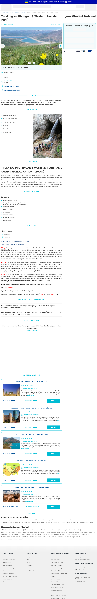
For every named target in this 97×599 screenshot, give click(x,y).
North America (31, 571)
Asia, (5, 86)
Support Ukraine (48, 2)
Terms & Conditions (8, 573)
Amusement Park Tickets (57, 584)
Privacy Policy (7, 562)
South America (31, 568)
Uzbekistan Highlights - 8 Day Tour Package (32, 487)
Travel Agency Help (80, 581)
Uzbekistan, (11, 86)
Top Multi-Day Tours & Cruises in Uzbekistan (61, 520)
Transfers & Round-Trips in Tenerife (30, 534)
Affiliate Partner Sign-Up (81, 567)
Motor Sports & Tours (56, 590)
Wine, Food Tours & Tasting (58, 596)
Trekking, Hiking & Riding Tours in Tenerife (81, 532)
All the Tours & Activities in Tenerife (12, 530)
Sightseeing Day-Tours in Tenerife (69, 530)
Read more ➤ (31, 395)
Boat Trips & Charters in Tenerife (11, 532)
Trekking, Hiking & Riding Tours (59, 573)
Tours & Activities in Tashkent (37, 520)
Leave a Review (7, 24)
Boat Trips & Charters (56, 565)
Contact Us (6, 557)
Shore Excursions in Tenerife (49, 530)
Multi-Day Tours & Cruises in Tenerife (12, 539)
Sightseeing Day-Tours (57, 562)
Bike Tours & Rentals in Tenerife (31, 537)
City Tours (53, 576)
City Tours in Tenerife (49, 537)
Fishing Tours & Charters (57, 571)
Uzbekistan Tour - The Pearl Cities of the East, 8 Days (31, 408)
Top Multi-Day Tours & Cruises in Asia (33, 522)
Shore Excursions (55, 560)
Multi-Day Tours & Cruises (12, 90)
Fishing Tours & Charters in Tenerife (56, 532)
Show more (31, 513)
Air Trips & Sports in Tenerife (9, 534)
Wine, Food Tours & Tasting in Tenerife (69, 537)
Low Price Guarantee (9, 571)
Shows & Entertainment (57, 587)
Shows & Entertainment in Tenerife (77, 534)
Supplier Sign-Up (79, 557)
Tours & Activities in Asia (53, 522)
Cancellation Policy (8, 568)
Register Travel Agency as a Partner (82, 577)
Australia (29, 565)
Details (53, 401)
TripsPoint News (7, 579)
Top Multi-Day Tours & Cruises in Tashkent (14, 520)
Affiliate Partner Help (80, 570)
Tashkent (23, 12)
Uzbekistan (17, 12)
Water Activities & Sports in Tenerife (33, 532)
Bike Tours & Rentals (56, 593)
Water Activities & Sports (57, 568)
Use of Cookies (7, 565)
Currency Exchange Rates (10, 576)
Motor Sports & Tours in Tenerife (11, 537)
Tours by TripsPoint (5, 12)
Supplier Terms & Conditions (82, 560)
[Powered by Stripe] (75, 51)
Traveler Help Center (9, 560)
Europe (29, 557)
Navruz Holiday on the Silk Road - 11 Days (31, 382)
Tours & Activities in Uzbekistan (10, 522)
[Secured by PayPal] (92, 51)
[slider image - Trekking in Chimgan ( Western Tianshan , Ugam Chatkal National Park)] (31, 46)
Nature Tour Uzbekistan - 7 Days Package (32, 435)
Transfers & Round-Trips (57, 582)
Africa (28, 562)
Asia (12, 12)
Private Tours (54, 557)
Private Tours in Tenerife (31, 530)
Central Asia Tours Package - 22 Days (31, 461)
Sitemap (5, 582)
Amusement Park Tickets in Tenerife (54, 534)
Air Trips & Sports (55, 579)
